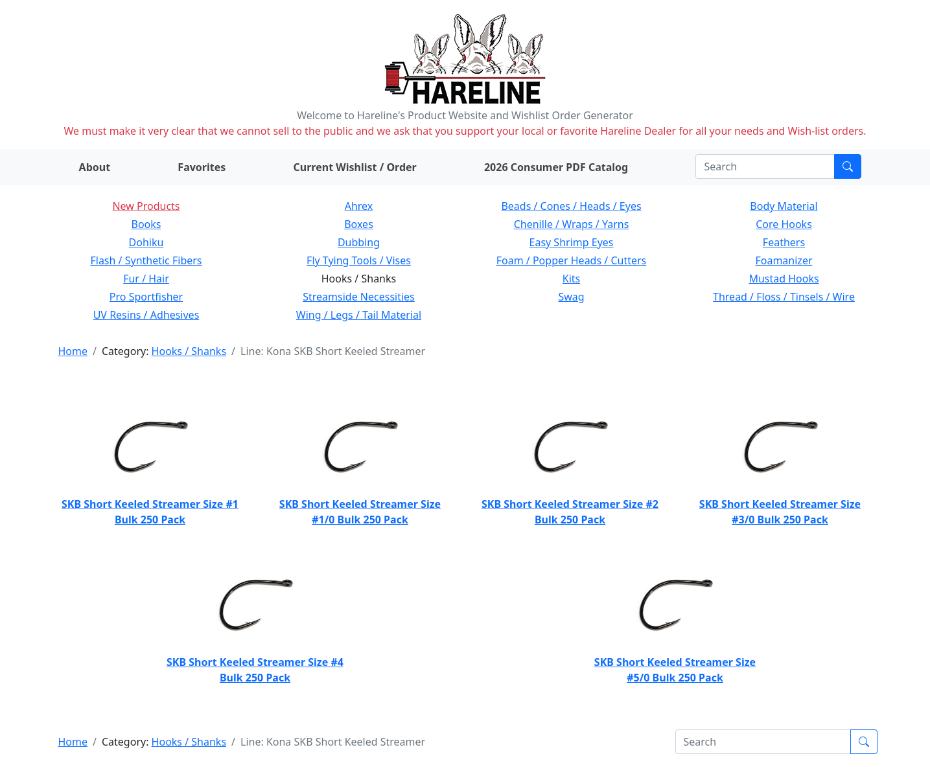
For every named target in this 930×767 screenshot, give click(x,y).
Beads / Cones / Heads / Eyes (571, 206)
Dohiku (146, 242)
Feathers (784, 242)
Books (146, 224)
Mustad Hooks (784, 278)
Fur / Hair (146, 278)
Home (73, 351)
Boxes (358, 224)
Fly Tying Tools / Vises (359, 260)
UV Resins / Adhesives (146, 315)
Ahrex (359, 206)
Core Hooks (784, 224)
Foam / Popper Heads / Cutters (571, 260)
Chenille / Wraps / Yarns (571, 224)
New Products (146, 206)
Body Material (783, 206)
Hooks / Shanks (189, 351)
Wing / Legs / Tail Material (358, 315)
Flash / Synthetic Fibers (146, 260)
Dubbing (359, 242)
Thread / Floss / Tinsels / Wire (784, 297)
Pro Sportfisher (146, 297)
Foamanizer (783, 260)
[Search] (765, 166)
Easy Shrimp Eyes (571, 242)
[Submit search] (847, 166)
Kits (571, 278)
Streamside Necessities (359, 297)
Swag (571, 297)
